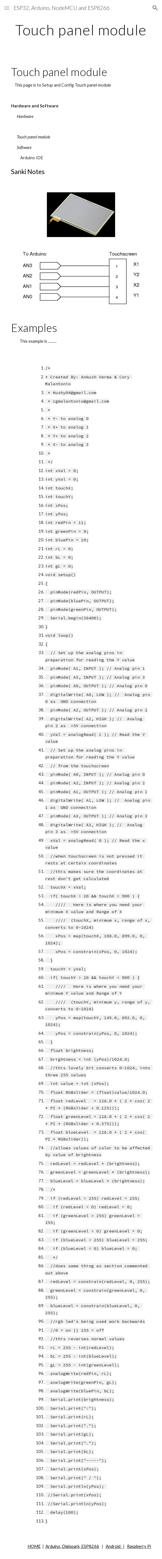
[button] (7, 8)
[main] (81, 30)
